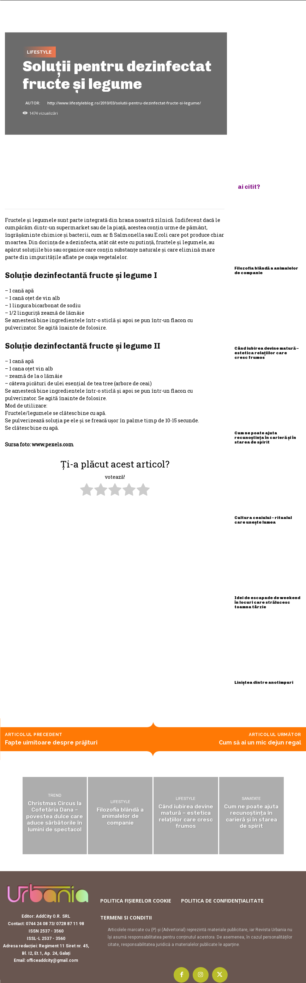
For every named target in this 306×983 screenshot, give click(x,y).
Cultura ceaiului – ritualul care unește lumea (267, 516)
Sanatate (251, 794)
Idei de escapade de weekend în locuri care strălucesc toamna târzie (266, 598)
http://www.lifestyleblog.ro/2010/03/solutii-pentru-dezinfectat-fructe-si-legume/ (124, 102)
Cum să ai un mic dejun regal (260, 737)
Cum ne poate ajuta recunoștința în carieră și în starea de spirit (264, 435)
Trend (54, 791)
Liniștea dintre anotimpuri (263, 677)
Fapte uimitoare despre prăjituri (51, 737)
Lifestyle (39, 52)
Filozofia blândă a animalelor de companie (266, 270)
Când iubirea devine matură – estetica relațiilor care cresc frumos (267, 351)
